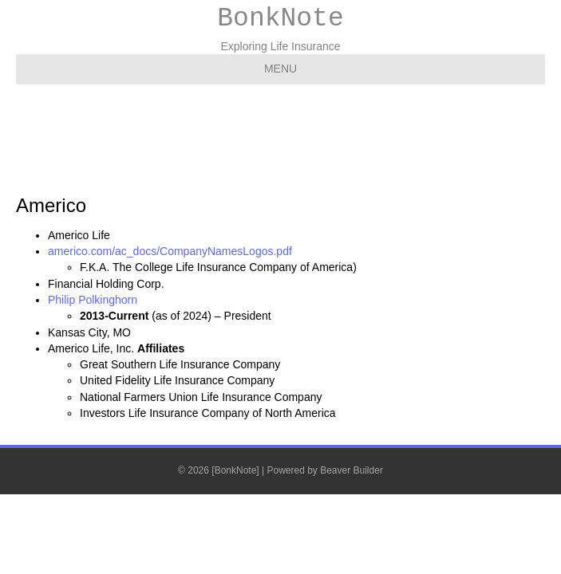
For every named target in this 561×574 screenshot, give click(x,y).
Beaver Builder (351, 470)
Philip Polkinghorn (92, 299)
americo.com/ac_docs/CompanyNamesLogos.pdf (170, 251)
